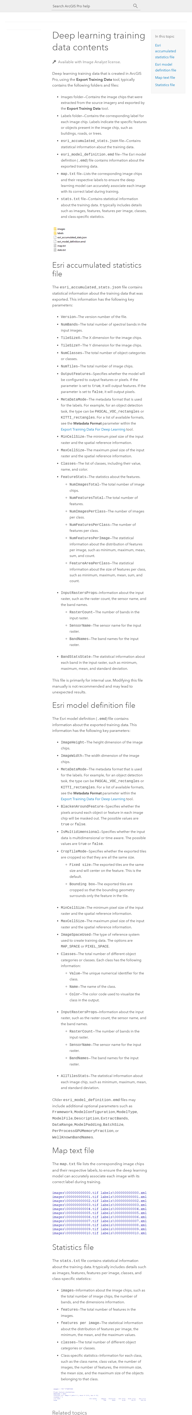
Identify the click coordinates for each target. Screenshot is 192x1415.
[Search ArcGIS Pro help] (92, 6)
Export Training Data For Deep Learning (93, 429)
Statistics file (165, 85)
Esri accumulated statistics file (165, 51)
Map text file (165, 77)
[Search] (135, 6)
